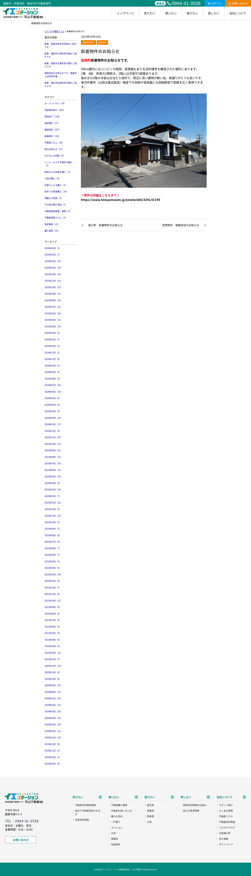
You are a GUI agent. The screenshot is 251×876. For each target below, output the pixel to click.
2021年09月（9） (53, 607)
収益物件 (115, 844)
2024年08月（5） (53, 378)
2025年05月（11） (53, 319)
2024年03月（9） (53, 411)
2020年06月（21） (53, 704)
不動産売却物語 (227, 821)
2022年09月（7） (53, 528)
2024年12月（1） (53, 352)
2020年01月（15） (53, 737)
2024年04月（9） (53, 404)
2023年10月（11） (53, 443)
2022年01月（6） (53, 580)
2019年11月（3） (53, 750)
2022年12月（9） (53, 509)
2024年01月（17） (53, 424)
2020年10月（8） (53, 678)
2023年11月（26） (53, 437)
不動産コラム (226, 816)
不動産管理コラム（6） (56, 217)
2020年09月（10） (53, 685)
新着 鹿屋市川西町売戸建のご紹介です (61, 55)
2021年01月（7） (53, 659)
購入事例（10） (52, 230)
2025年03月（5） (53, 332)
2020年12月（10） (53, 665)
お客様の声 (224, 833)
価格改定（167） (53, 129)
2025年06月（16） (53, 313)
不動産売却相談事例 (85, 805)
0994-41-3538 (184, 3)
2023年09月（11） (53, 450)
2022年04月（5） (53, 561)
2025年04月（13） (53, 326)
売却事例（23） (52, 224)
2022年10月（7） (53, 522)
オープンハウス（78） (55, 103)
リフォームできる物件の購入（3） (58, 164)
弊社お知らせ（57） (54, 149)
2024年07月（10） (53, 385)
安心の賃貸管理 (191, 810)
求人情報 (223, 838)
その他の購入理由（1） (56, 204)
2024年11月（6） (53, 359)
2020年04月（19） (53, 718)
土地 (113, 833)
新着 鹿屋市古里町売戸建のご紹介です (61, 65)
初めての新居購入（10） (56, 191)
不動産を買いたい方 (121, 810)
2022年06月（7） (53, 548)
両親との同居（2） (54, 198)
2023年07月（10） (53, 463)
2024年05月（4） (53, 398)
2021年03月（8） (53, 646)
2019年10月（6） (53, 757)
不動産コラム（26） (54, 142)
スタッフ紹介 (226, 805)
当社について (237, 13)
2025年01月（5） (53, 345)
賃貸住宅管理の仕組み (194, 805)
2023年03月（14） (53, 489)
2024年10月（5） (53, 365)
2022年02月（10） (53, 574)
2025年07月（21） (53, 306)
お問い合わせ (238, 3)
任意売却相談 (82, 819)
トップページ (125, 13)
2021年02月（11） (53, 652)
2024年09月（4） (53, 372)
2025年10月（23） (53, 287)
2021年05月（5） (53, 633)
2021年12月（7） (53, 587)
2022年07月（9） (53, 541)
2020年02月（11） (53, 731)
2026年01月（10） (53, 267)
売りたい (149, 13)
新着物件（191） (53, 136)
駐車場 (150, 816)
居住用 (150, 805)
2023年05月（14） (53, 476)
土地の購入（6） (53, 178)
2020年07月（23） (53, 698)
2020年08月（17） (53, 691)
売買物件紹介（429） (55, 110)
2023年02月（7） (53, 496)
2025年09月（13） (53, 293)
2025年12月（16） (53, 274)
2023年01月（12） (53, 502)
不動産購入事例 (119, 805)
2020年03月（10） (53, 724)
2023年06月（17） (53, 470)
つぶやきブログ (227, 827)
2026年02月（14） (53, 261)
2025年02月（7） (53, 339)
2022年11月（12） (53, 515)
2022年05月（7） (53, 554)
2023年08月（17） (53, 456)
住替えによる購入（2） (56, 185)
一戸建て (115, 821)
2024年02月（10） (53, 417)
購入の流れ (117, 816)
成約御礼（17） (52, 123)
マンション (117, 827)
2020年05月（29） (53, 711)
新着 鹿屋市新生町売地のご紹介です (61, 45)
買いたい (171, 13)
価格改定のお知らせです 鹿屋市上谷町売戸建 (61, 74)
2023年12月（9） (53, 430)
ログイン (215, 3)
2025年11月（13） (53, 280)
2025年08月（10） (53, 300)
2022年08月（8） (53, 535)
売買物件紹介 (88, 42)
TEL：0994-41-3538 (22, 821)
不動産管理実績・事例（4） (58, 211)
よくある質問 (226, 810)
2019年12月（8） (53, 744)
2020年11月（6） (53, 672)
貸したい (213, 13)
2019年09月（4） (53, 763)
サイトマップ (226, 844)
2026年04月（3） (53, 248)
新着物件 (102, 42)
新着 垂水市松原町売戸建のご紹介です (61, 84)
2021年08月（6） (53, 613)
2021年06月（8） (53, 626)
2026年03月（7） (53, 254)
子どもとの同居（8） (55, 155)
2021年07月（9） (53, 620)
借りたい (192, 13)
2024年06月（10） (53, 391)
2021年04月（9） (53, 639)
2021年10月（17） (53, 600)
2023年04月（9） (53, 483)
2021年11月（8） (53, 593)
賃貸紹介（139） (53, 116)
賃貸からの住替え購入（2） (58, 171)
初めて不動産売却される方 (87, 812)
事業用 (114, 838)
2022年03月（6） (53, 567)
